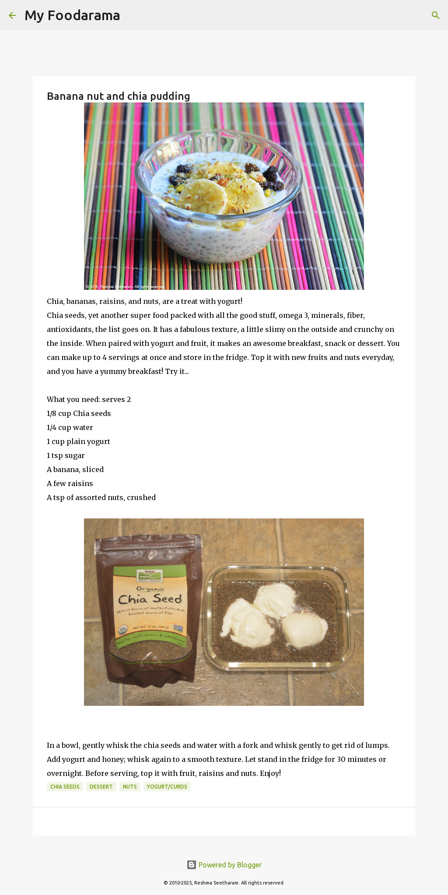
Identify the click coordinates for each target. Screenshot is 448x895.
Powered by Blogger (224, 865)
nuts (130, 786)
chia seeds (65, 786)
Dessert (101, 786)
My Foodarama (72, 15)
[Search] (132, 15)
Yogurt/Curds (167, 786)
